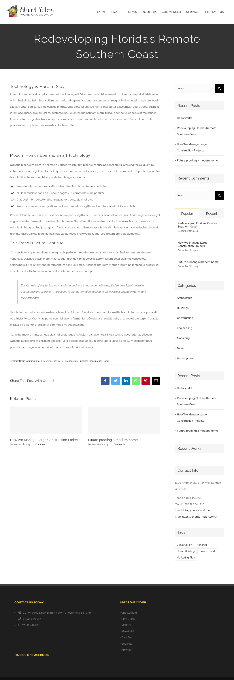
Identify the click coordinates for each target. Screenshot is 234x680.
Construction (95, 361)
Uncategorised (186, 358)
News (106, 361)
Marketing (183, 338)
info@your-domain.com (197, 510)
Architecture (71, 361)
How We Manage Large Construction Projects (45, 440)
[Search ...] (195, 88)
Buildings (83, 361)
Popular (187, 213)
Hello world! (184, 118)
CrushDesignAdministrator (26, 361)
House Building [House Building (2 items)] (186, 551)
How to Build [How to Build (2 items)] (207, 551)
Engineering (184, 328)
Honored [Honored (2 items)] (202, 544)
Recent (211, 213)
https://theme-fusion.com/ (199, 516)
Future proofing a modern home (113, 440)
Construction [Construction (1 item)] (184, 544)
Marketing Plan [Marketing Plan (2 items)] (186, 557)
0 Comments (40, 444)
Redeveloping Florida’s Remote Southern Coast (197, 225)
